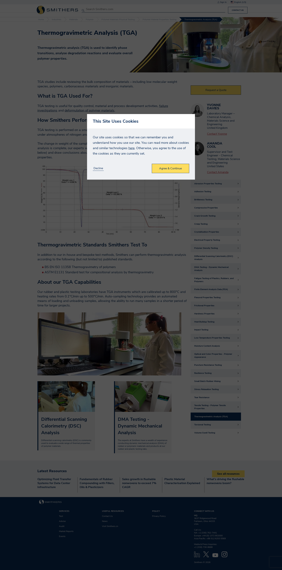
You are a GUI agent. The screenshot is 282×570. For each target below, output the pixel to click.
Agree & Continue (170, 168)
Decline (98, 168)
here (131, 148)
